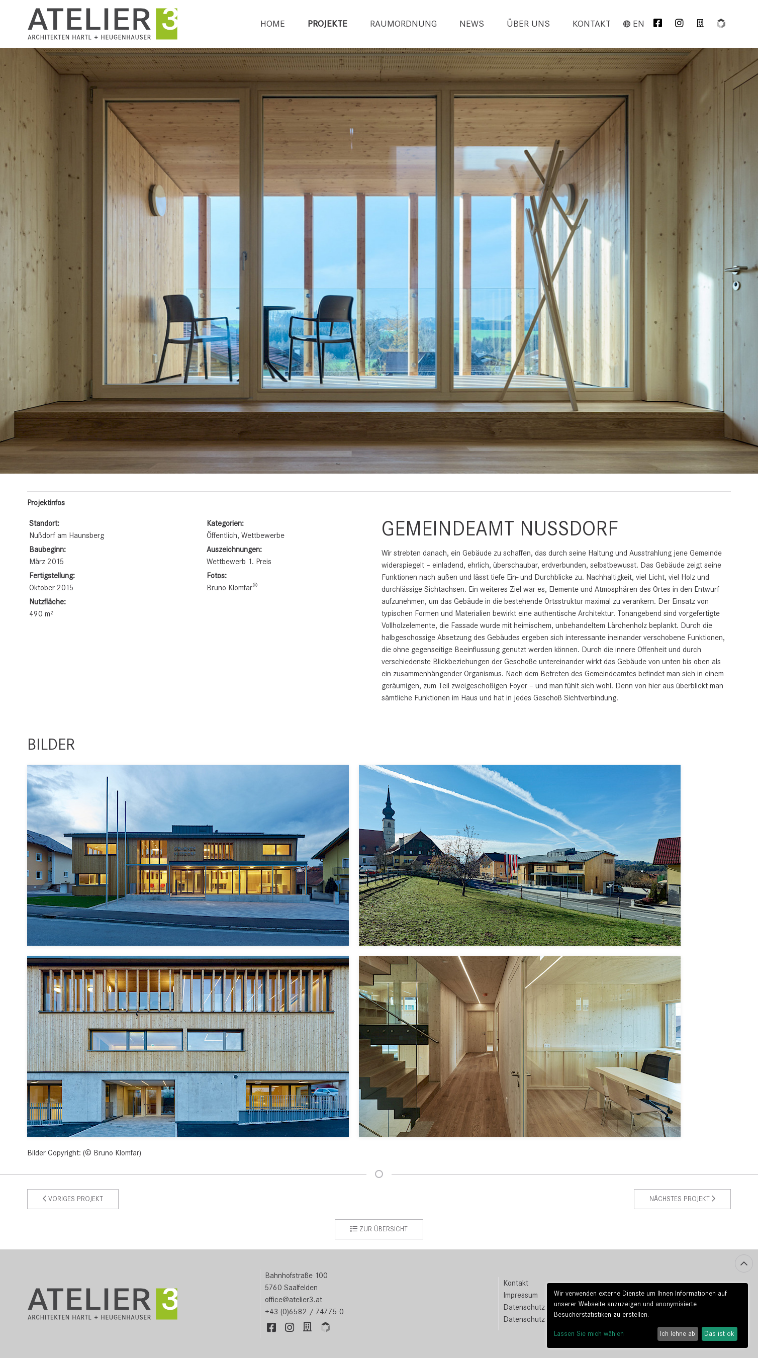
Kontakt (592, 23)
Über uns (528, 23)
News (471, 23)
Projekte (327, 23)
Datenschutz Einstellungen (546, 1319)
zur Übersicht (379, 1229)
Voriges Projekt (73, 1199)
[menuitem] (273, 24)
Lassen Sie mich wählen (589, 1333)
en (633, 23)
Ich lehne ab (677, 1333)
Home (272, 23)
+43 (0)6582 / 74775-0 (304, 1311)
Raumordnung (403, 23)
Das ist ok (719, 1333)
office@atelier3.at (293, 1299)
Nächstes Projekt (682, 1199)
